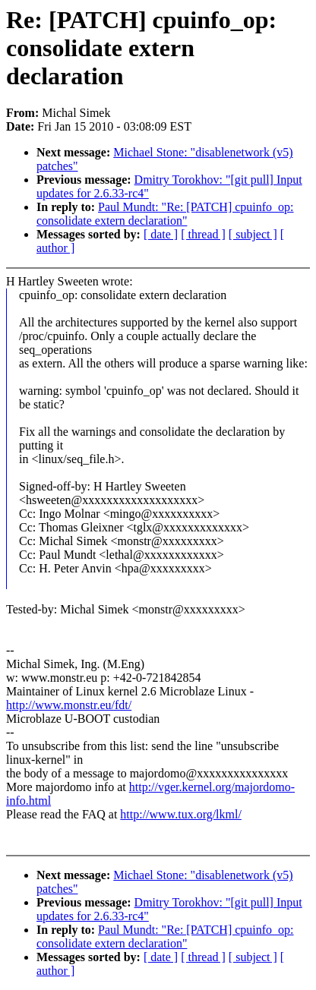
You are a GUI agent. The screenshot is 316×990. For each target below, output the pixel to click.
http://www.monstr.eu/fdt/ (68, 704)
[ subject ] (253, 234)
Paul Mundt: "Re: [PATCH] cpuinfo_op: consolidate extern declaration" (165, 213)
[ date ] (161, 234)
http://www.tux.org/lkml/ (181, 814)
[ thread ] (203, 234)
